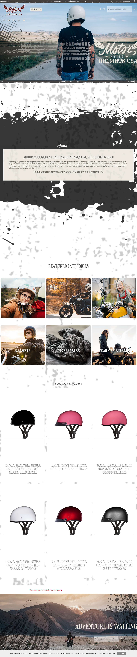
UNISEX (68, 304)
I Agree (121, 653)
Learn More (111, 653)
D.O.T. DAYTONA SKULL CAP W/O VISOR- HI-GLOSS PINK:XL (114, 469)
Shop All (36, 9)
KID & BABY (114, 304)
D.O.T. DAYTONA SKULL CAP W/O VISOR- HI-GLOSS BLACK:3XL (23, 469)
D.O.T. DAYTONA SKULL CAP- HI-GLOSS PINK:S (68, 467)
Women (22, 304)
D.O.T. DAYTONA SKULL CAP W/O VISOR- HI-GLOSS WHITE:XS (23, 565)
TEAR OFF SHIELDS (114, 351)
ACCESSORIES (68, 351)
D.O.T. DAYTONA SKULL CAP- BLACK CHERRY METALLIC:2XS (68, 565)
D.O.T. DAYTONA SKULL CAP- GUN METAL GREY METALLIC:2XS (114, 565)
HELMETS (22, 351)
